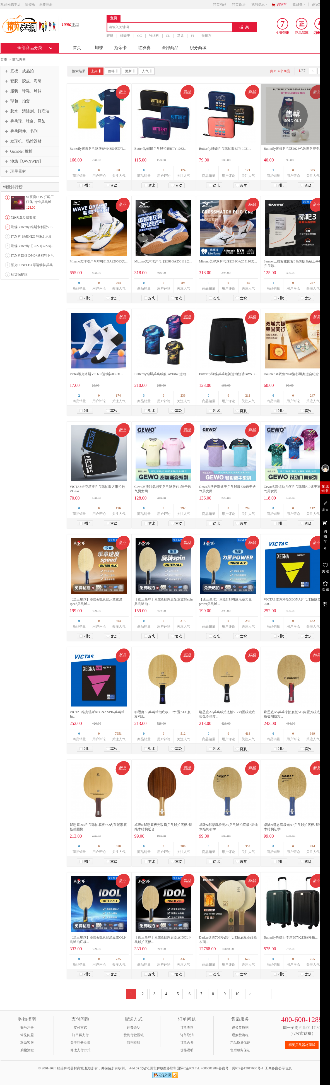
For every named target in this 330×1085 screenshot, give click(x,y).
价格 (113, 71)
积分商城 (198, 47)
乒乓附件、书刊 (21, 131)
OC (139, 36)
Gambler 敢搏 (18, 151)
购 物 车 (325, 535)
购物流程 (27, 1050)
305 (312, 170)
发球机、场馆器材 (23, 141)
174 (118, 395)
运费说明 (133, 1027)
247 (312, 395)
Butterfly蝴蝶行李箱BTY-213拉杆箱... (291, 937)
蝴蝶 (99, 47)
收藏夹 (299, 4)
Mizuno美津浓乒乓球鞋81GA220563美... (99, 261)
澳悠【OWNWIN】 (23, 161)
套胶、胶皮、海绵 (23, 81)
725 (118, 959)
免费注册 (45, 4)
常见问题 (27, 1035)
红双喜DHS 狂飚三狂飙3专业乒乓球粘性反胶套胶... (40, 202)
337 (183, 959)
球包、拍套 (17, 101)
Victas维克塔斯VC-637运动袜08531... (96, 374)
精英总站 (220, 4)
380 (183, 846)
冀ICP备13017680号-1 (247, 1068)
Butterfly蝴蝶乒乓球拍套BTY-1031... (225, 149)
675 (247, 959)
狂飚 (110, 36)
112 (312, 508)
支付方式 (80, 1027)
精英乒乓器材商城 (301, 1045)
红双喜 (144, 47)
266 (247, 508)
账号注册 (27, 1027)
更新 (130, 71)
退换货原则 (240, 1027)
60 (118, 170)
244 (312, 846)
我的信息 (259, 4)
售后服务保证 (240, 1050)
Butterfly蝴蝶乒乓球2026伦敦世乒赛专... (293, 149)
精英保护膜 (19, 274)
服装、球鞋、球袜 (23, 91)
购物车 (282, 4)
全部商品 (170, 47)
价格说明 (187, 1050)
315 (183, 621)
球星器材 (15, 171)
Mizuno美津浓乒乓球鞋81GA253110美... (228, 261)
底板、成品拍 (19, 71)
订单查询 (187, 1027)
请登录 (30, 4)
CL (168, 36)
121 (247, 170)
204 (118, 283)
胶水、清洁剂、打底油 (26, 111)
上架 (96, 71)
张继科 (154, 36)
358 (118, 846)
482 (312, 621)
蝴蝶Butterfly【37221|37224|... (32, 246)
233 (183, 395)
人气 (147, 71)
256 (247, 621)
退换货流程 (240, 1035)
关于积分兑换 (80, 1043)
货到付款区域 (134, 1035)
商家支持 (320, 4)
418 (247, 734)
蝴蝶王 (125, 36)
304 (118, 621)
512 (183, 734)
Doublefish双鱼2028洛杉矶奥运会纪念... (292, 374)
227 (312, 283)
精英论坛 (238, 4)
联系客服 (27, 1043)
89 (183, 283)
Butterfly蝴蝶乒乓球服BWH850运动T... (98, 149)
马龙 (180, 36)
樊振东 (206, 36)
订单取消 (187, 1035)
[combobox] (169, 27)
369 (312, 734)
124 (183, 170)
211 (247, 395)
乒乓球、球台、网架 (24, 121)
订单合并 (187, 1043)
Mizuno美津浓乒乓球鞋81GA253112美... (163, 261)
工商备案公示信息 (278, 1068)
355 (247, 846)
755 (312, 959)
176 (118, 508)
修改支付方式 (80, 1050)
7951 (118, 734)
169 (247, 283)
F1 (192, 36)
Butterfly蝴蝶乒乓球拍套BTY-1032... (160, 149)
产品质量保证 (240, 1043)
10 (237, 994)
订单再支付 (80, 1035)
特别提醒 (133, 1043)
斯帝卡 (120, 47)
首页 (77, 47)
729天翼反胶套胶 (23, 218)
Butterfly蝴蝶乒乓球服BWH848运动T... (162, 374)
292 (183, 508)
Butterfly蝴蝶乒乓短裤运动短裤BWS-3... (228, 374)
